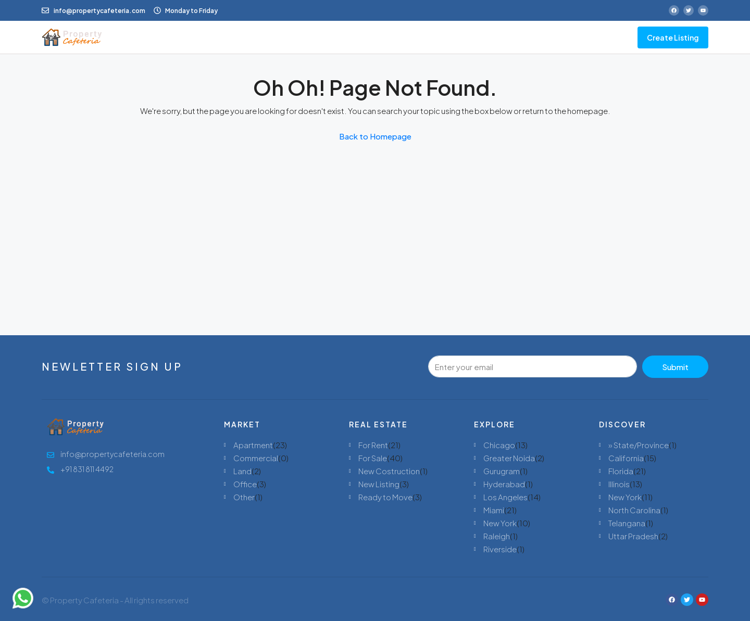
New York (500, 523)
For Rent (373, 445)
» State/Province (638, 445)
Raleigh (496, 536)
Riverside (500, 549)
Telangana (626, 523)
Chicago (499, 445)
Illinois (619, 484)
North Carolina (634, 510)
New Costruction (389, 471)
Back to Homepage (375, 136)
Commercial (255, 458)
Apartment (253, 445)
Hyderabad (504, 484)
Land (242, 471)
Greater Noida (509, 458)
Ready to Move (385, 497)
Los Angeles (505, 497)
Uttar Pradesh (633, 536)
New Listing (378, 484)
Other (244, 497)
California (626, 458)
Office (245, 484)
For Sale (372, 458)
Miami (493, 510)
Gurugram (501, 471)
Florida (620, 471)
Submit (675, 367)
